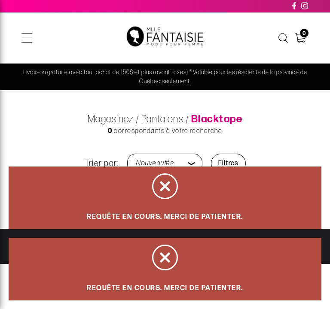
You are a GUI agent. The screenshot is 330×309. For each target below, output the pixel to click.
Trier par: (102, 163)
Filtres (228, 163)
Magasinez (111, 119)
